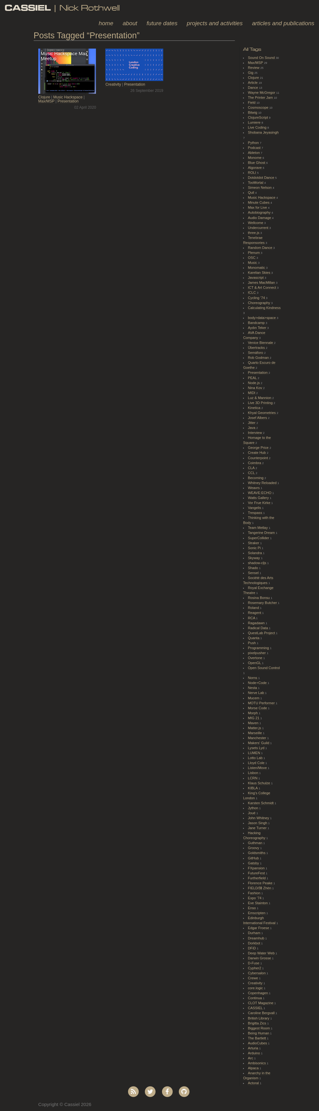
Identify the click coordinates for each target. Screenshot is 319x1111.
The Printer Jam (261, 97)
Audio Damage (260, 218)
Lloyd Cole (256, 763)
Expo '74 (255, 898)
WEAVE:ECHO (260, 493)
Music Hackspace (68, 97)
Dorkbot (254, 943)
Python (254, 143)
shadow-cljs (257, 563)
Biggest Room (259, 1028)
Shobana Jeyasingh (263, 132)
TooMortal (256, 182)
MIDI (252, 393)
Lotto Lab (256, 758)
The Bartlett (257, 1038)
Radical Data (258, 628)
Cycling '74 (257, 298)
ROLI (252, 172)
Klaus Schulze (259, 783)
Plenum (254, 252)
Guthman (255, 843)
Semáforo (256, 352)
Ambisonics (257, 1063)
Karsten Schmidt (261, 803)
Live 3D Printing (261, 403)
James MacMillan (262, 282)
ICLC (252, 292)
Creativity (113, 84)
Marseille (255, 733)
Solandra (255, 553)
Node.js (254, 383)
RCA (252, 618)
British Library (259, 1018)
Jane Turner (258, 828)
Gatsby (254, 863)
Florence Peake (261, 883)
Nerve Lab (256, 693)
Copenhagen (258, 993)
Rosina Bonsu (259, 598)
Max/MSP (46, 101)
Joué (252, 813)
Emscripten (257, 913)
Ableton (254, 152)
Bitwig (253, 112)
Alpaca (254, 1068)
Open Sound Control (264, 668)
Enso (252, 908)
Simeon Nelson (260, 187)
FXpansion (257, 868)
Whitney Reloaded (263, 483)
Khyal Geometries (262, 413)
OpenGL (255, 663)
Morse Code (258, 708)
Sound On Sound (262, 57)
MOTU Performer (262, 703)
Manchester (257, 738)
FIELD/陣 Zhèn (260, 888)
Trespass (255, 513)
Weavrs (254, 488)
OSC (252, 257)
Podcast (255, 148)
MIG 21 (254, 718)
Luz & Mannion (260, 398)
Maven (253, 723)
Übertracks (257, 347)
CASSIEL (256, 1008)
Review (254, 67)
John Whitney (259, 818)
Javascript (256, 277)
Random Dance (260, 247)
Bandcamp (257, 323)
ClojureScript (258, 117)
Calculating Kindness (264, 308)
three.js (254, 233)
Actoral (254, 1083)
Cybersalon (257, 973)
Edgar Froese (259, 928)
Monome (255, 157)
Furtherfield (257, 878)
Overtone (255, 658)
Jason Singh (258, 823)
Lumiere (255, 122)
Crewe (253, 978)
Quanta (254, 638)
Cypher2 (255, 968)
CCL (252, 473)
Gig (251, 72)
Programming (259, 648)
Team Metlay (258, 527)
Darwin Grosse (260, 958)
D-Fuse (254, 963)
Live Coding (258, 127)
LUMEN (254, 753)
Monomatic (257, 267)
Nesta (253, 688)
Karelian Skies (259, 272)
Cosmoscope (258, 107)
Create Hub (257, 452)
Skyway (254, 558)
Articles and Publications (283, 23)
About (130, 23)
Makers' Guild (259, 743)
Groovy (254, 848)
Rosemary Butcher (263, 603)
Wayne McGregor (262, 92)
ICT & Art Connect (262, 287)
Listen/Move (258, 768)
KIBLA (253, 788)
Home (106, 23)
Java (252, 428)
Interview (255, 432)
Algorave (255, 167)
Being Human (259, 1033)
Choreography (259, 303)
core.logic (256, 988)
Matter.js (255, 728)
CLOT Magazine (261, 1003)
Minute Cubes (259, 202)
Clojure (44, 97)
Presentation (68, 101)
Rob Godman (259, 357)
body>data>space (262, 318)
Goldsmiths (257, 853)
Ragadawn (257, 623)
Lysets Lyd (256, 748)
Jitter (252, 423)
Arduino (254, 1053)
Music (253, 262)
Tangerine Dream (262, 532)
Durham (254, 933)
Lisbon (253, 773)
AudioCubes (258, 1043)
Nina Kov (255, 388)
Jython (253, 808)
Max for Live (258, 207)
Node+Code (258, 683)
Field (252, 102)
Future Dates (162, 23)
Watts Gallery (259, 498)
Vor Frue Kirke (259, 503)
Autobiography (260, 212)
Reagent (255, 613)
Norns (253, 678)
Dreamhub (256, 938)
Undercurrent (258, 228)
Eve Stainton (258, 903)
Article (253, 82)
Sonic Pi (255, 548)
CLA (251, 468)
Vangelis (255, 508)
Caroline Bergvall (262, 1013)
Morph (253, 713)
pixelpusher (257, 653)
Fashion (254, 893)
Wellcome (256, 223)
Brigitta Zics (257, 1023)
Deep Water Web (262, 953)
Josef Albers (258, 418)
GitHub (254, 858)
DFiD (252, 948)
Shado (253, 568)
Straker (254, 543)
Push (252, 643)
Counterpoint (258, 458)
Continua (255, 998)
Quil (251, 192)
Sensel (254, 573)
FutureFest (257, 873)
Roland (254, 608)
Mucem (254, 698)
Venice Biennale (261, 342)
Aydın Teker (257, 328)
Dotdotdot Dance (261, 177)
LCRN (253, 778)
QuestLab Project (262, 633)
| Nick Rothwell (62, 7)
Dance (253, 87)
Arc (251, 1058)
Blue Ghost (257, 162)
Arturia (253, 1048)
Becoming (256, 478)
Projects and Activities (215, 23)
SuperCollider (259, 538)
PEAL (253, 378)
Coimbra (255, 463)
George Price (258, 447)
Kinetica (254, 408)
